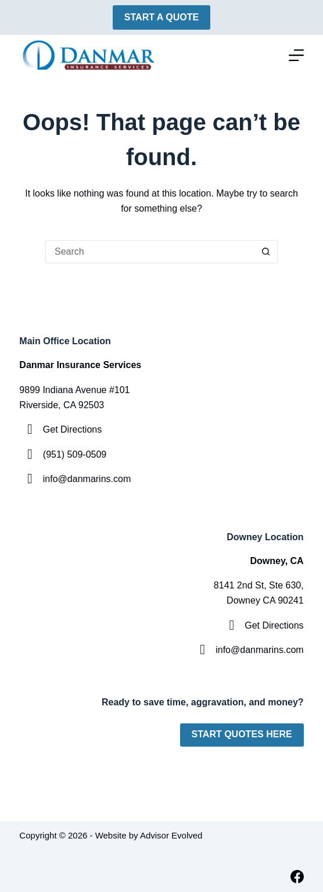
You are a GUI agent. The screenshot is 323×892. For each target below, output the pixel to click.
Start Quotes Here (242, 734)
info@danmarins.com (87, 479)
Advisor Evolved (171, 835)
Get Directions (72, 429)
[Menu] (296, 55)
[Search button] (266, 251)
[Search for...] (149, 251)
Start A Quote (161, 17)
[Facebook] (297, 876)
